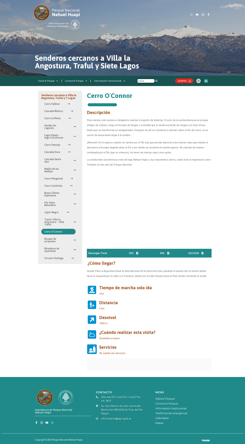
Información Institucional (109, 81)
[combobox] (146, 81)
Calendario (162, 418)
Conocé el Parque (76, 81)
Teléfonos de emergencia (171, 413)
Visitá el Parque (48, 81)
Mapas (159, 423)
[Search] (156, 81)
